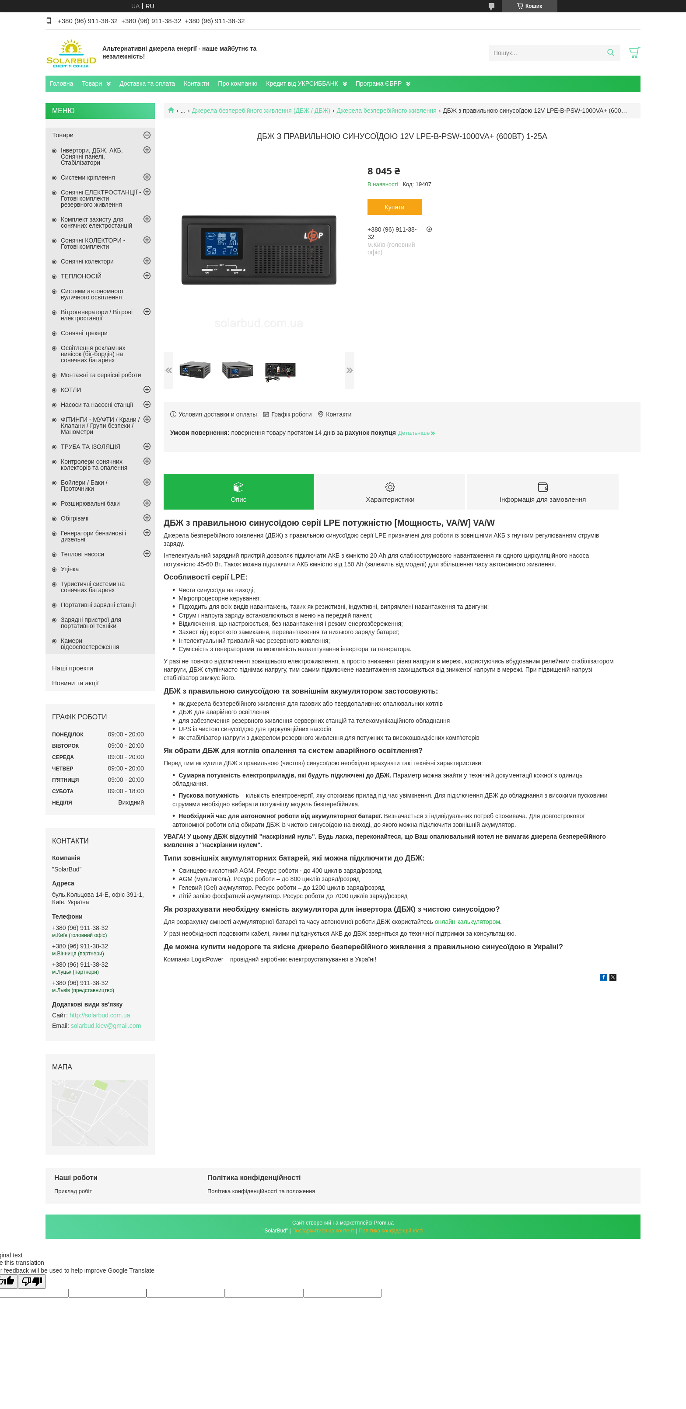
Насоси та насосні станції (97, 404)
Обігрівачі (74, 518)
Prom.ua (384, 1223)
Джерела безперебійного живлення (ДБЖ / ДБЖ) (261, 110)
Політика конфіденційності (391, 1231)
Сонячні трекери (84, 333)
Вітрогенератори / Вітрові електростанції (97, 315)
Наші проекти (72, 668)
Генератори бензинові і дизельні (93, 536)
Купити (395, 207)
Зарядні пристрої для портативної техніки (91, 622)
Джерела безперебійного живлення (386, 110)
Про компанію (237, 83)
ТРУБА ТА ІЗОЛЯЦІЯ (90, 446)
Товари (92, 83)
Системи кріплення (88, 177)
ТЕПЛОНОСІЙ (81, 276)
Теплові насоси (82, 554)
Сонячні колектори (87, 261)
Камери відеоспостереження (90, 643)
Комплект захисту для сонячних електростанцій (96, 222)
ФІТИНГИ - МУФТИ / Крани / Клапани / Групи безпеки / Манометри (100, 425)
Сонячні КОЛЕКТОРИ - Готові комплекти (93, 243)
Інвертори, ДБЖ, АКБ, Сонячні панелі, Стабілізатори (92, 156)
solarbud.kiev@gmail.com (106, 1025)
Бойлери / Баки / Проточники (84, 485)
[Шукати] (610, 53)
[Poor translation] (32, 1281)
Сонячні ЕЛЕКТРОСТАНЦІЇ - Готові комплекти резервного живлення (101, 198)
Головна (61, 83)
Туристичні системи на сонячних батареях (93, 586)
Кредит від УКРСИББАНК (302, 83)
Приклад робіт (73, 1191)
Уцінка (70, 569)
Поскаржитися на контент (323, 1231)
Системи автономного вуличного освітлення (92, 294)
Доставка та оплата (147, 83)
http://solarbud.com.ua (100, 1015)
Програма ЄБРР (379, 83)
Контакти (196, 83)
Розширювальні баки (90, 503)
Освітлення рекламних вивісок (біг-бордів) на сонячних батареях (93, 354)
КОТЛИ (71, 389)
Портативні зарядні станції (98, 604)
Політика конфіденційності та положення (261, 1191)
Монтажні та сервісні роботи (101, 374)
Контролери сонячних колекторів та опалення (94, 464)
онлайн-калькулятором (467, 921)
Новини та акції (75, 683)
